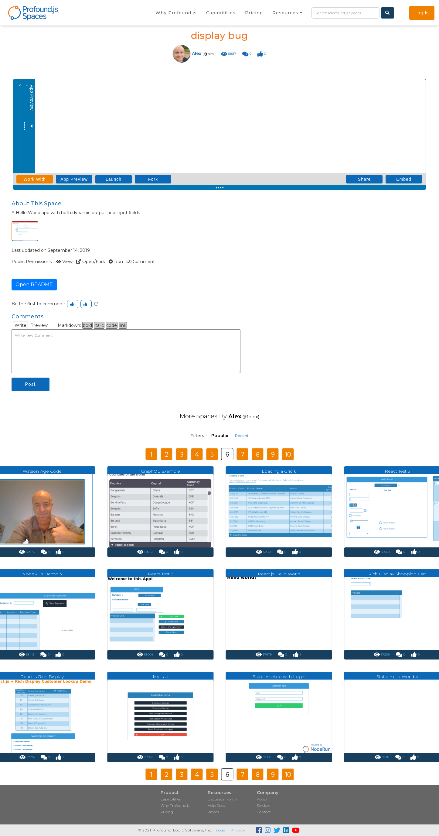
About (262, 799)
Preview (39, 325)
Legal (221, 830)
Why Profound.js (175, 805)
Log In (422, 12)
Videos (213, 812)
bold (87, 325)
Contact (264, 812)
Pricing (167, 812)
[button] (287, 13)
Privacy (237, 830)
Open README (34, 284)
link (122, 325)
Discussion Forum (223, 799)
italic (99, 325)
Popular (220, 435)
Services (263, 805)
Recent (242, 435)
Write (20, 325)
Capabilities (171, 799)
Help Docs (216, 805)
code (111, 325)
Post (30, 384)
